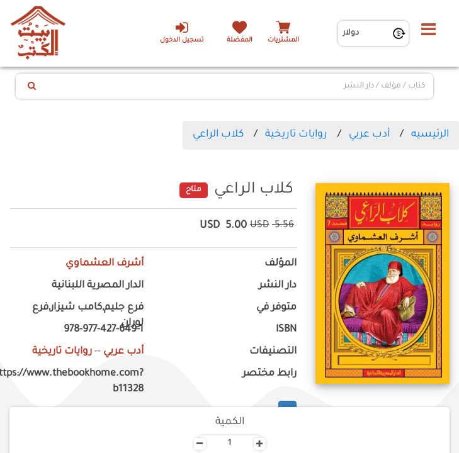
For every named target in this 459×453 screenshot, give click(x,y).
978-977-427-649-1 (104, 330)
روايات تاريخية (296, 134)
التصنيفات (273, 352)
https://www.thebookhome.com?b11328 (76, 382)
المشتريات (283, 40)
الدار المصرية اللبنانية (98, 286)
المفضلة (239, 40)
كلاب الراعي (218, 134)
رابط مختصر (269, 374)
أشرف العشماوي (104, 264)
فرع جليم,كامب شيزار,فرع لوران (88, 316)
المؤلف (280, 264)
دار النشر (278, 286)
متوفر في (276, 308)
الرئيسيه (430, 134)
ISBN (286, 330)
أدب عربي (369, 134)
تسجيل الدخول (182, 32)
